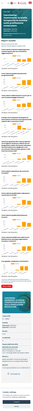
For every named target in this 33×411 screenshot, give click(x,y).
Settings (16, 406)
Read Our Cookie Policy (19, 397)
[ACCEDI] (30, 3)
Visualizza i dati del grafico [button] (9, 68)
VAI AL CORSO (6, 285)
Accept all (16, 402)
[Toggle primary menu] (2, 3)
